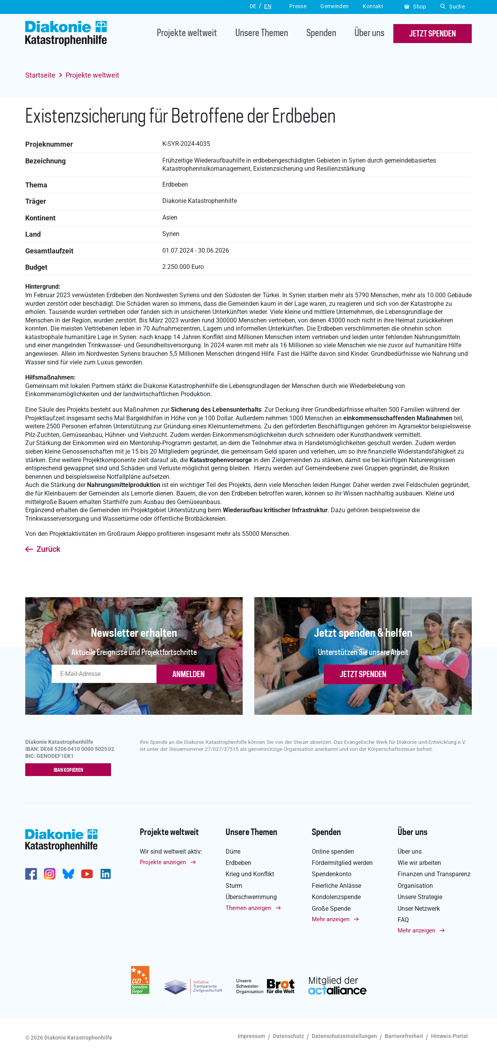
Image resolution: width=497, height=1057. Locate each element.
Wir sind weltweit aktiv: (171, 851)
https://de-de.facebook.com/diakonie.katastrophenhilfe (31, 874)
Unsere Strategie (420, 897)
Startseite (40, 75)
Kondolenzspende (336, 897)
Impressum (251, 1036)
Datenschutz (288, 1036)
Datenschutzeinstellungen (344, 1036)
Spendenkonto (331, 874)
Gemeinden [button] (334, 6)
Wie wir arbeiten (419, 862)
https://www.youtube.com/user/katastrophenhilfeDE (87, 874)
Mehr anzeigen (330, 919)
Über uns (369, 33)
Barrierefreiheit (404, 1036)
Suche (452, 6)
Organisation (415, 885)
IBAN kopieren (70, 770)
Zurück (48, 549)
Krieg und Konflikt (250, 874)
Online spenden (333, 851)
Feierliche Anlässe (336, 885)
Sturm (234, 885)
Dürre (233, 851)
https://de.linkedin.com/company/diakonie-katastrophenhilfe (105, 874)
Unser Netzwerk (419, 908)
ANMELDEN (188, 675)
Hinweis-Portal (449, 1036)
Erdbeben (238, 862)
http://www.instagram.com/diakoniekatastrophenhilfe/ (50, 874)
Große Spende (331, 908)
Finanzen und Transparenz (434, 874)
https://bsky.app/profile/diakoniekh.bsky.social (68, 874)
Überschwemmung (251, 897)
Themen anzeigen (248, 908)
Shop (415, 6)
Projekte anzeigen (163, 862)
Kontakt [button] (373, 6)
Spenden (321, 33)
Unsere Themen (261, 33)
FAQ (403, 920)
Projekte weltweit (187, 33)
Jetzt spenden (363, 675)
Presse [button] (297, 6)
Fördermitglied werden (342, 862)
